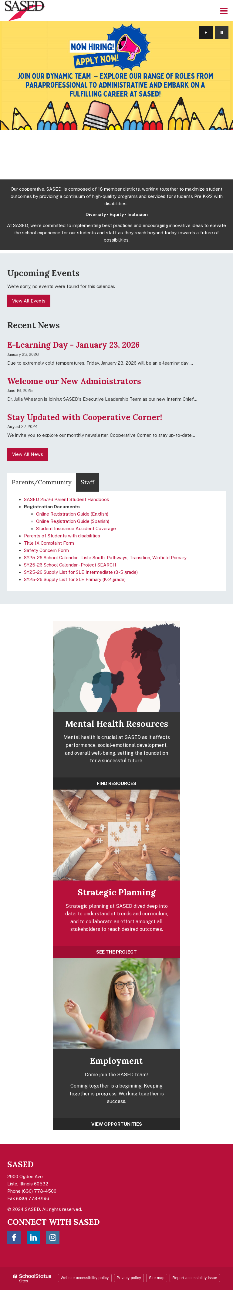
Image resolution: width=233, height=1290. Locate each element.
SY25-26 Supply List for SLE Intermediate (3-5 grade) (81, 572)
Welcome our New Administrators (74, 381)
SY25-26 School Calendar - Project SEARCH (70, 564)
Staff (87, 482)
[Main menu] (224, 10)
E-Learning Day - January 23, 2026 (73, 345)
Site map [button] (156, 1278)
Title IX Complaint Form (49, 543)
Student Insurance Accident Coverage (76, 528)
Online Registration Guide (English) (72, 513)
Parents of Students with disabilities (62, 535)
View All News (27, 454)
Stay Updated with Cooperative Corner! (84, 417)
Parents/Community (42, 482)
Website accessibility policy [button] (85, 1278)
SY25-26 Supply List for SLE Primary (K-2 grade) (75, 579)
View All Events (29, 300)
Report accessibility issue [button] (194, 1278)
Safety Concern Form (46, 550)
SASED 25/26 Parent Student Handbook (66, 499)
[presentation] (206, 32)
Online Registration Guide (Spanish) (72, 521)
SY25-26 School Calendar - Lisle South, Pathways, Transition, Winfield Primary (105, 557)
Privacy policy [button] (129, 1278)
